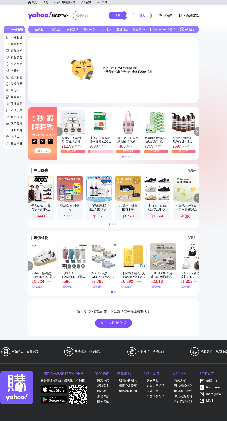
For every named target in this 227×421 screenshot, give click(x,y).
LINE (210, 400)
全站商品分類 (183, 401)
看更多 (139, 29)
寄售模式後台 (183, 385)
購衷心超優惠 (128, 385)
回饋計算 (72, 29)
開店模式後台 (183, 390)
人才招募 (152, 390)
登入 (142, 15)
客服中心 (152, 380)
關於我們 (103, 380)
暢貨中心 (89, 29)
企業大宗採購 (155, 385)
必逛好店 (122, 29)
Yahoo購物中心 (48, 15)
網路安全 (103, 385)
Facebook (213, 387)
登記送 (55, 29)
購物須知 (103, 401)
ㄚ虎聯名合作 (155, 396)
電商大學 (180, 380)
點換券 (39, 29)
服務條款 (103, 396)
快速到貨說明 (183, 396)
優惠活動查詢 (128, 390)
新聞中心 (212, 381)
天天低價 (105, 29)
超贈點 (187, 29)
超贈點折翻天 (128, 380)
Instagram (213, 394)
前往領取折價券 (114, 322)
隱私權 (101, 390)
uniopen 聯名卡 (162, 29)
